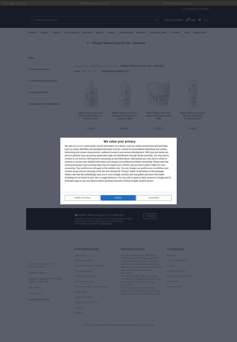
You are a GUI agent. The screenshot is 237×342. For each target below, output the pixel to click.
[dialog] (118, 171)
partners (80, 146)
